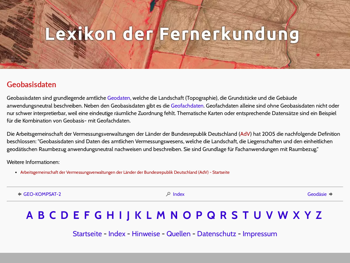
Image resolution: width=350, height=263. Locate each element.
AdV (245, 134)
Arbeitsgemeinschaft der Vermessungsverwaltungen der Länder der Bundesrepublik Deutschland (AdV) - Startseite (125, 172)
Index (175, 194)
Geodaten (118, 98)
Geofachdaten (187, 105)
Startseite (87, 233)
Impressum (260, 233)
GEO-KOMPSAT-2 (38, 194)
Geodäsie (321, 194)
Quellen (179, 233)
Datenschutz (216, 233)
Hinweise (146, 233)
